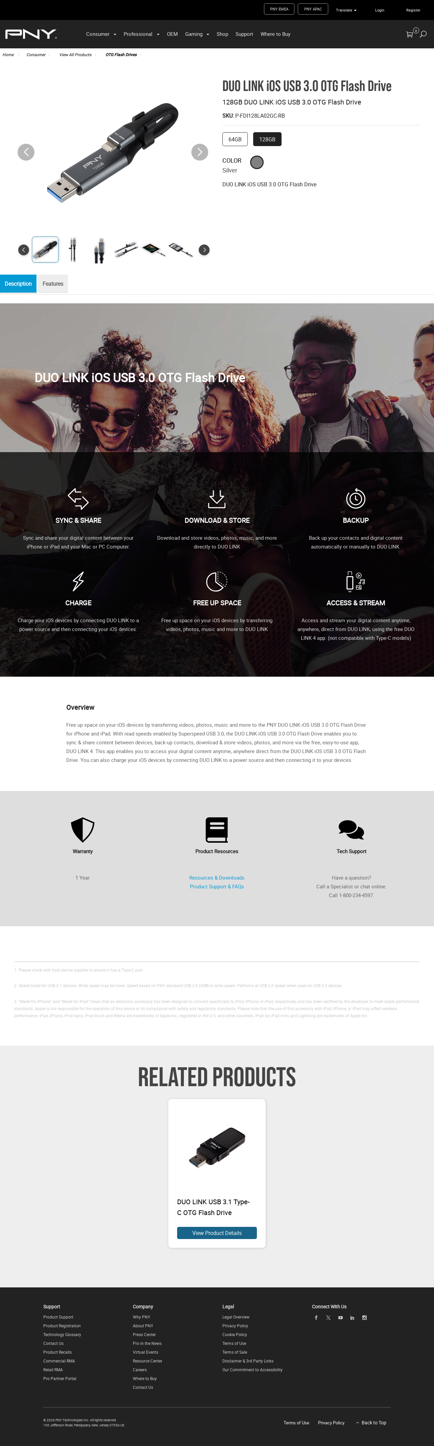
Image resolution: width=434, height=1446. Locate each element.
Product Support (58, 1317)
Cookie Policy (234, 1334)
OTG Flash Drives (121, 54)
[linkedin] (352, 1317)
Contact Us (53, 1343)
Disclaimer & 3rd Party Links (247, 1360)
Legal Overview (235, 1317)
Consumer (98, 33)
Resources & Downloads (216, 877)
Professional (138, 33)
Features (56, 284)
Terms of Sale (234, 1352)
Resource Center (147, 1360)
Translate (344, 10)
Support (244, 33)
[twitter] (328, 1317)
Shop (222, 33)
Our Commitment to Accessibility (252, 1369)
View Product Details (217, 1233)
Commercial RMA (59, 1360)
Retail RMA (53, 1369)
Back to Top (374, 1422)
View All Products (75, 54)
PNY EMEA (279, 8)
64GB (235, 139)
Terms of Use (234, 1343)
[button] (199, 152)
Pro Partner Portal (59, 1378)
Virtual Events (145, 1352)
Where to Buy (275, 33)
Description (20, 284)
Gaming (193, 33)
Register (413, 10)
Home (8, 54)
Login (379, 10)
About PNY (143, 1325)
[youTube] (340, 1317)
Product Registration (62, 1325)
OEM (172, 33)
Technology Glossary (62, 1334)
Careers (140, 1369)
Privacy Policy (235, 1325)
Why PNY (141, 1317)
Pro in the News (147, 1343)
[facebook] (316, 1317)
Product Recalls (57, 1352)
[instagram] (364, 1317)
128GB (267, 139)
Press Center (144, 1334)
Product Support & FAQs (217, 886)
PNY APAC (313, 8)
